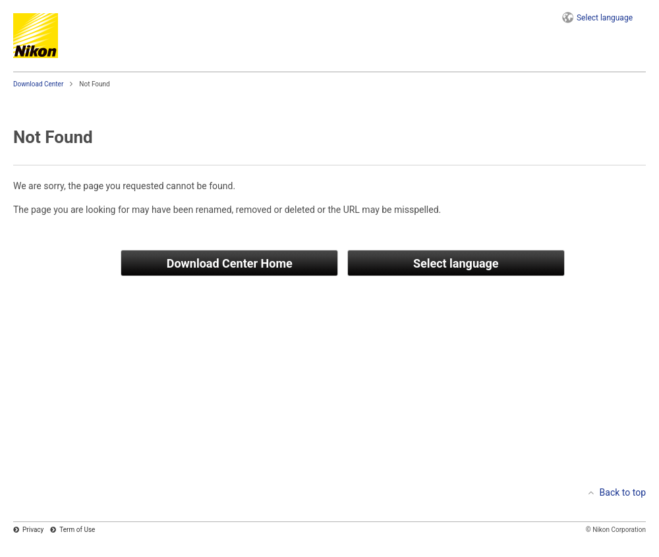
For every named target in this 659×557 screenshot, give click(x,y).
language (605, 18)
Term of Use (77, 529)
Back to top (623, 492)
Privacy (32, 529)
